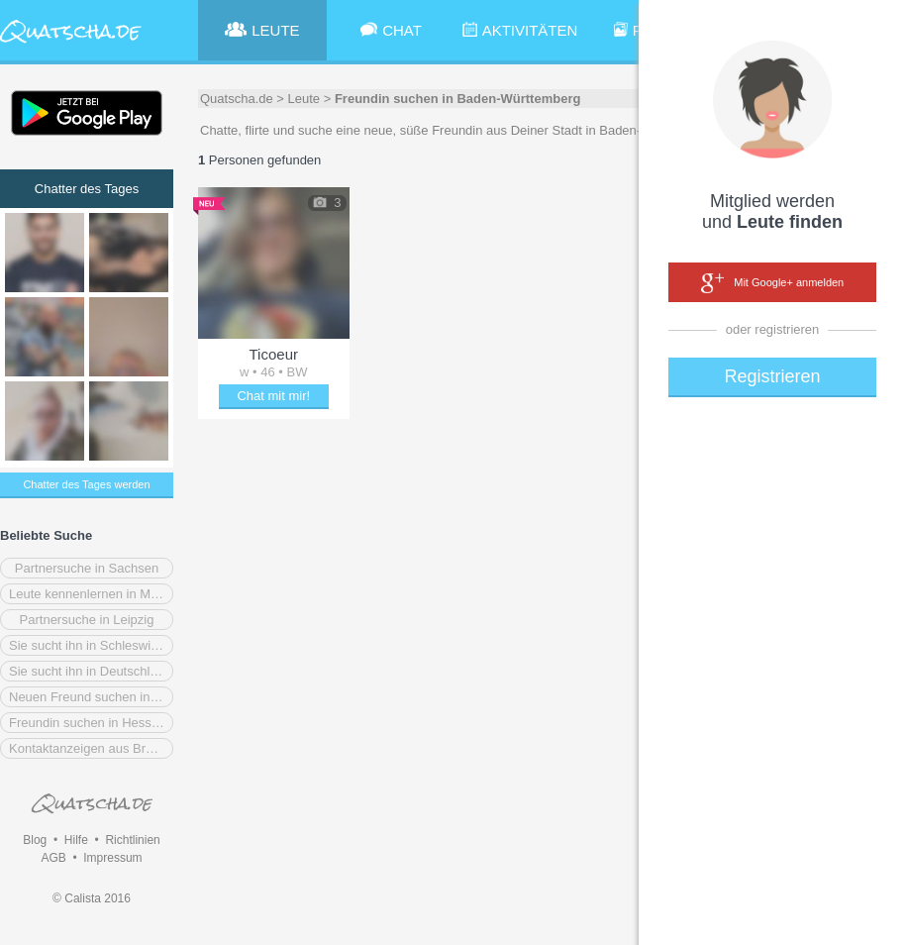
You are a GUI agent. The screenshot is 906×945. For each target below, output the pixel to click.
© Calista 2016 (91, 898)
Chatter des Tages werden (86, 484)
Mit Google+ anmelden (772, 283)
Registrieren (772, 376)
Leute (304, 98)
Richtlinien (132, 840)
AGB (53, 858)
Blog (35, 840)
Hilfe (76, 840)
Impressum (112, 858)
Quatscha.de (236, 98)
